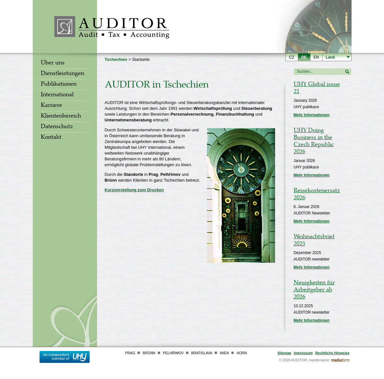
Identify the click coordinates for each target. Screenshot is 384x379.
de (304, 57)
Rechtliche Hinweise (332, 353)
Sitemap (284, 353)
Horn (242, 353)
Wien (224, 353)
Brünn (149, 353)
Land (330, 57)
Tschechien (116, 59)
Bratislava (201, 353)
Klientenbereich (61, 116)
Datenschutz (57, 127)
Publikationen (58, 84)
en (316, 57)
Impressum (303, 353)
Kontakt (51, 137)
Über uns (53, 63)
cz (291, 57)
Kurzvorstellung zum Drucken (134, 189)
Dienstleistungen (62, 74)
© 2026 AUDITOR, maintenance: (304, 360)
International (57, 95)
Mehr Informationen (312, 115)
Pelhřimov (173, 353)
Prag (130, 353)
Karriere (51, 106)
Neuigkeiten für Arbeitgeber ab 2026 (314, 290)
